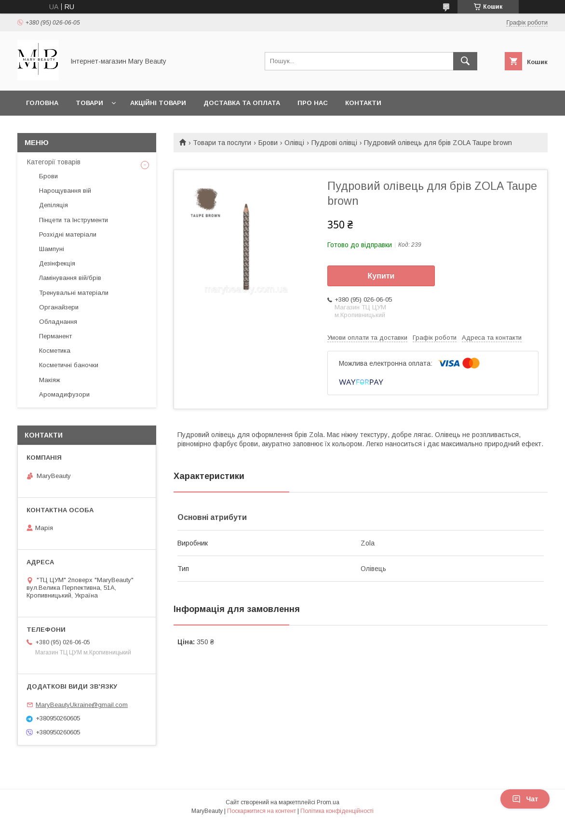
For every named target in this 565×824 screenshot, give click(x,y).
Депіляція (53, 205)
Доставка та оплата (241, 102)
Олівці (294, 142)
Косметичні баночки (68, 365)
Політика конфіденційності (337, 811)
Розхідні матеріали (67, 234)
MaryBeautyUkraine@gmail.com (82, 704)
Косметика (54, 350)
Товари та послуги (222, 142)
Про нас (312, 102)
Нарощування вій (65, 190)
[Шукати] (465, 61)
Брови (268, 142)
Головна (42, 102)
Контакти (363, 102)
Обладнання (58, 321)
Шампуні (51, 249)
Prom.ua (328, 802)
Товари (89, 102)
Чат (525, 799)
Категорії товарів (54, 162)
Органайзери (59, 307)
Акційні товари (158, 102)
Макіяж (49, 380)
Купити (381, 276)
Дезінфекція (57, 263)
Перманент (55, 336)
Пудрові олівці (334, 142)
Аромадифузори (64, 394)
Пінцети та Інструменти (73, 220)
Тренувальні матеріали (73, 292)
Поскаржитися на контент (261, 811)
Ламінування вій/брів (70, 277)
